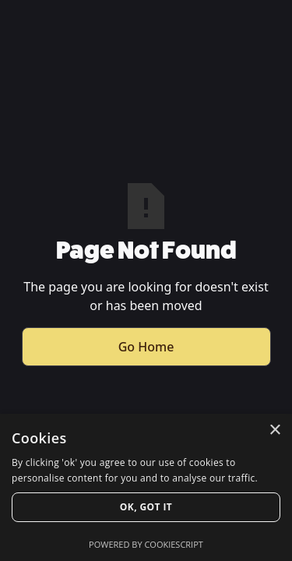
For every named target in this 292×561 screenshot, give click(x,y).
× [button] (274, 430)
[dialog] (146, 487)
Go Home (146, 346)
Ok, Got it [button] (146, 506)
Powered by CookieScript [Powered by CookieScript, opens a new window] (146, 544)
